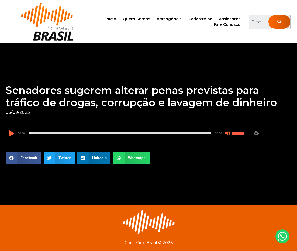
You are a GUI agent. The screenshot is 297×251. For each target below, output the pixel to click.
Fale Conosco (227, 24)
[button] (23, 158)
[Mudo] (227, 133)
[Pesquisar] (279, 22)
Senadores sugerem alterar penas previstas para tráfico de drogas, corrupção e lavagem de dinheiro (141, 96)
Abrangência (169, 18)
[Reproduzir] (11, 133)
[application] (127, 133)
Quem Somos (136, 18)
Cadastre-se (200, 18)
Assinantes (229, 18)
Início (111, 18)
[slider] (120, 133)
